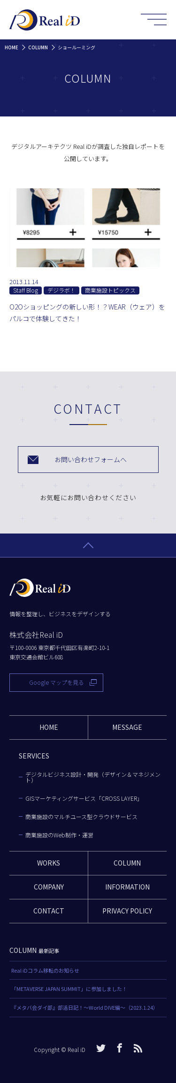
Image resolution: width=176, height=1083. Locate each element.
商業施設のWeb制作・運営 (59, 835)
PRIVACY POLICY (127, 910)
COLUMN (127, 862)
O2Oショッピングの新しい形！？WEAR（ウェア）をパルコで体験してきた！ (87, 312)
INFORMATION (127, 886)
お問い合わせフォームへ (90, 459)
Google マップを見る (56, 682)
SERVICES (34, 755)
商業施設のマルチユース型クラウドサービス (81, 817)
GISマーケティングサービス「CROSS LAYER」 (84, 798)
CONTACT (48, 910)
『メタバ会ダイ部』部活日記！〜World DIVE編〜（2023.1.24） (84, 1007)
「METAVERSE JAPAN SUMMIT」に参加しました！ (69, 988)
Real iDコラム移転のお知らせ (45, 970)
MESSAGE (127, 727)
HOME (48, 727)
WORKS (48, 862)
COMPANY (49, 886)
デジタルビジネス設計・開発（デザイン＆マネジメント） (93, 777)
